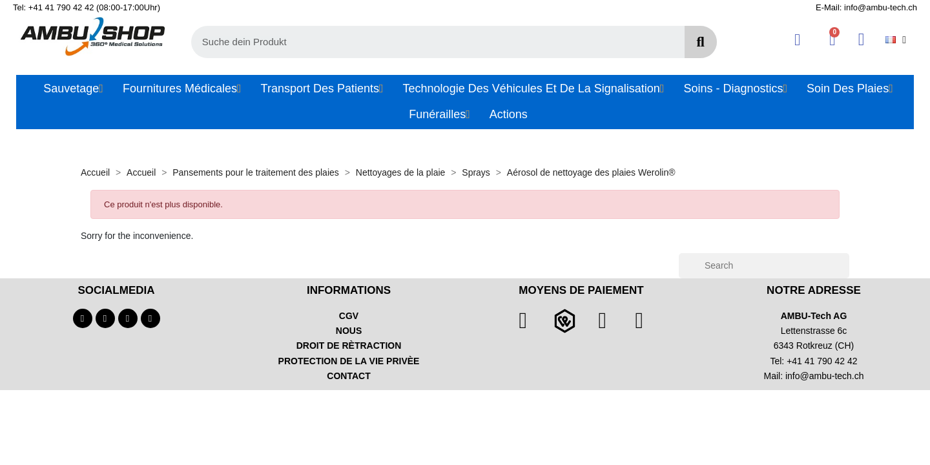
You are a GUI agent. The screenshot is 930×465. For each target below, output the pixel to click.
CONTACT (348, 376)
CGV (348, 316)
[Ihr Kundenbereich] (797, 39)
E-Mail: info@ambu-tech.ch (866, 7)
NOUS (349, 331)
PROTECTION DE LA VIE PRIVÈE (349, 361)
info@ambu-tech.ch (824, 376)
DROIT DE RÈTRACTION (349, 345)
